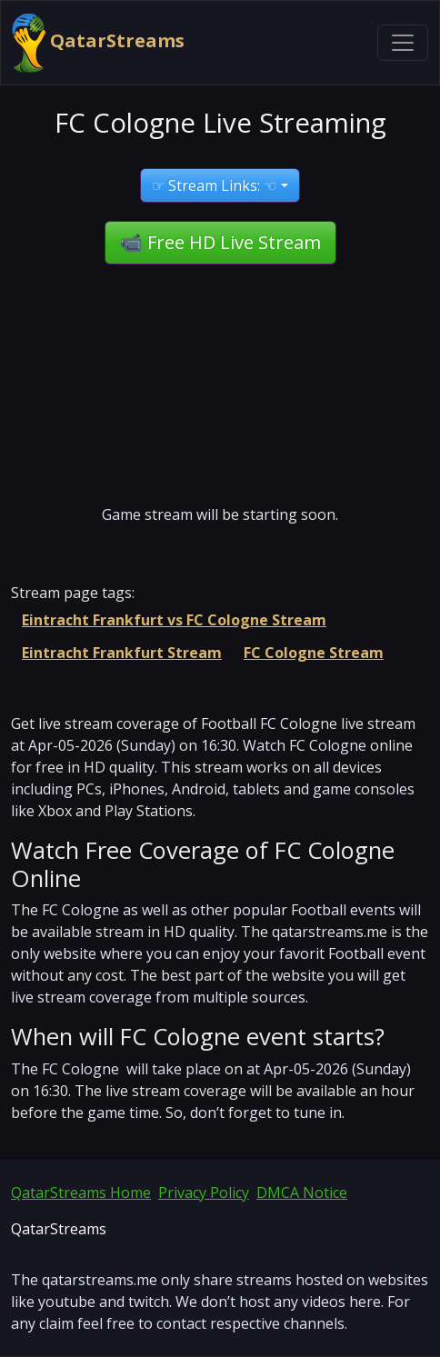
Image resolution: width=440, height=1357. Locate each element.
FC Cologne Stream (314, 653)
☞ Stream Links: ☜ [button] (214, 185)
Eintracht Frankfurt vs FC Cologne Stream (174, 620)
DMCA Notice (301, 1192)
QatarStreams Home (81, 1192)
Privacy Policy (203, 1192)
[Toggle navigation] (402, 43)
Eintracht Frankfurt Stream (122, 653)
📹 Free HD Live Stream (220, 242)
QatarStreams (98, 43)
